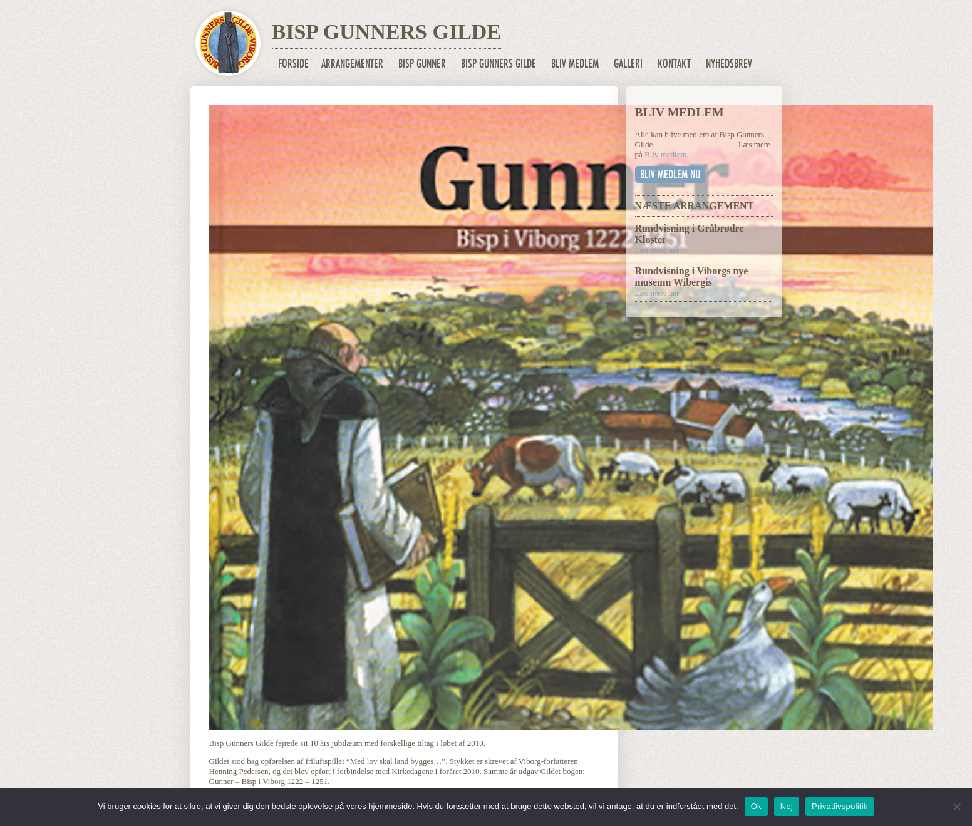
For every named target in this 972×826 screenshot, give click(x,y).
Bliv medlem (575, 63)
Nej (786, 806)
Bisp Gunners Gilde (498, 63)
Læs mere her (657, 250)
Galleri (628, 63)
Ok (756, 806)
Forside (293, 63)
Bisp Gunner (422, 63)
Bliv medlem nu (670, 174)
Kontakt (674, 63)
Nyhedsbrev (729, 63)
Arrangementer (352, 63)
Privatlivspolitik (840, 806)
